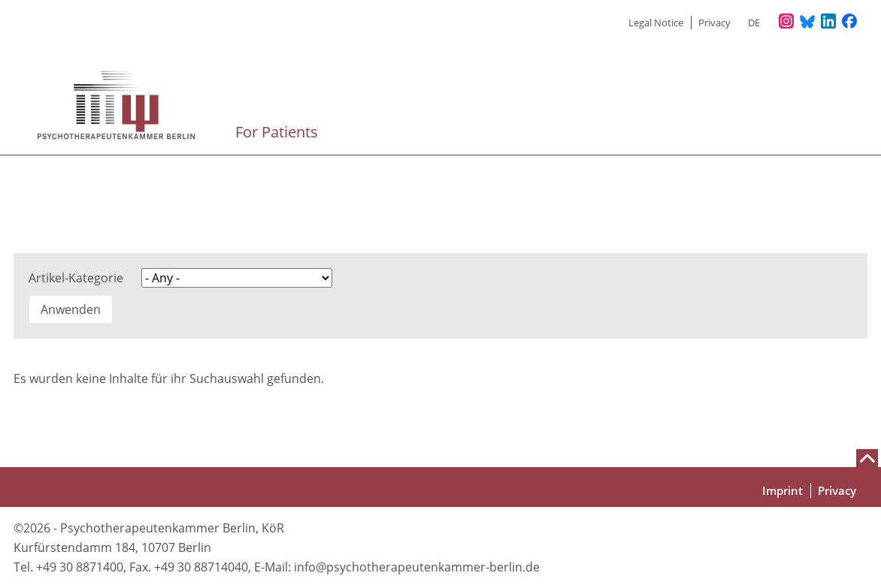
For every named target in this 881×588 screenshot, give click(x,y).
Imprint (782, 490)
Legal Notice (655, 22)
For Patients (278, 132)
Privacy (714, 22)
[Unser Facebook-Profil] (849, 22)
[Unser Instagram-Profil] (786, 22)
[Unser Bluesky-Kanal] (807, 22)
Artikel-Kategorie (76, 278)
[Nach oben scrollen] (867, 458)
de (754, 22)
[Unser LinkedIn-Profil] (828, 22)
